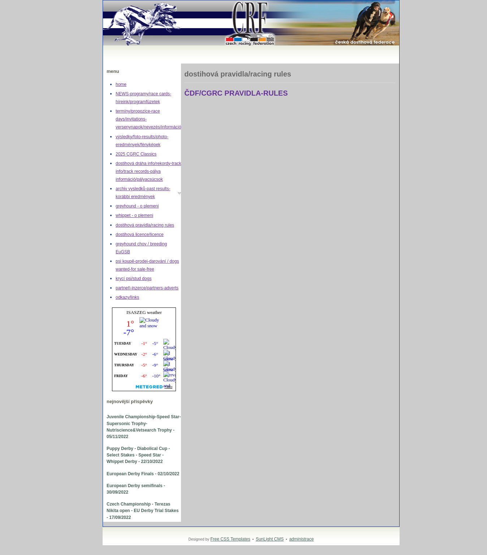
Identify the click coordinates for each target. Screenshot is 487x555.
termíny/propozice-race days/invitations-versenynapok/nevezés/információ (148, 119)
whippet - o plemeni (134, 215)
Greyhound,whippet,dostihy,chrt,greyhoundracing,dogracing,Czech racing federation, (110, 0)
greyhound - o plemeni (137, 206)
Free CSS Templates (230, 539)
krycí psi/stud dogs (133, 278)
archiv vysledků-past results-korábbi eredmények (143, 192)
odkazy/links (127, 297)
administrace (301, 539)
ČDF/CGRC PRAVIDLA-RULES (236, 93)
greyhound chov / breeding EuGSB (141, 247)
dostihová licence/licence (140, 234)
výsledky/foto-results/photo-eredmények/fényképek (142, 140)
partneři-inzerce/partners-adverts (147, 287)
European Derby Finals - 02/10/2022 (143, 473)
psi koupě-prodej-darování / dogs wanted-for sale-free (147, 265)
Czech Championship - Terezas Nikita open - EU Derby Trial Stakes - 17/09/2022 (142, 511)
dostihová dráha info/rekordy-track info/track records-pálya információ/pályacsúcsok (148, 171)
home (121, 84)
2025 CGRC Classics (136, 154)
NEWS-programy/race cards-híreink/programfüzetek (143, 97)
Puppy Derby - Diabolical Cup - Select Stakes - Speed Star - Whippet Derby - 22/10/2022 (138, 455)
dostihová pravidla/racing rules (145, 225)
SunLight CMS (270, 539)
